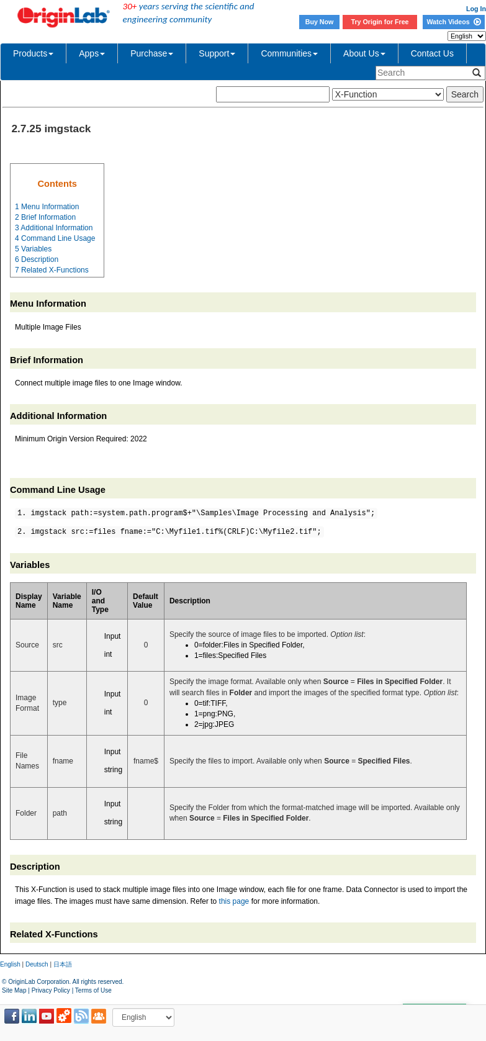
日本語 (62, 964)
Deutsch (36, 964)
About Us (364, 53)
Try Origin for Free (380, 21)
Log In (476, 8)
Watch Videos (453, 21)
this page (234, 901)
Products (33, 53)
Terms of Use (93, 990)
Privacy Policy (51, 990)
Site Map (14, 990)
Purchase (151, 53)
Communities (289, 53)
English (10, 964)
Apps (92, 53)
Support (217, 53)
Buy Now (319, 21)
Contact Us (432, 53)
